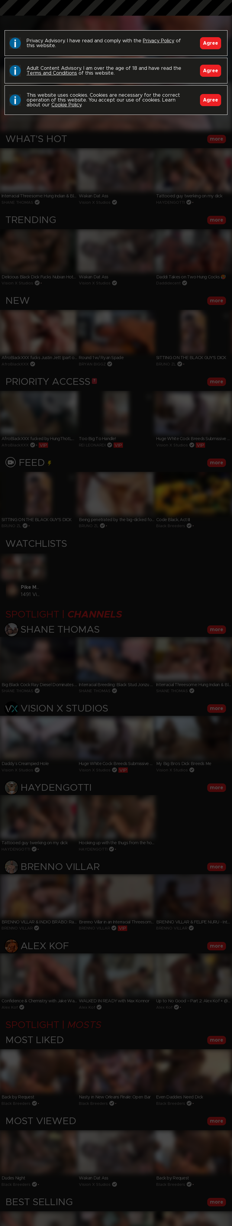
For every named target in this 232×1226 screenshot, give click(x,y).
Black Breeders (116, 13)
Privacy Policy (158, 40)
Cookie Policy (66, 104)
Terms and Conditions (52, 73)
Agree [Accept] (210, 43)
